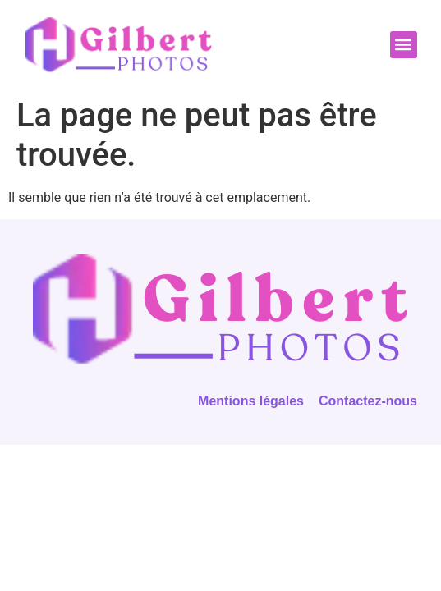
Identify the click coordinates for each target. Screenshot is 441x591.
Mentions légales (251, 401)
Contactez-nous (368, 401)
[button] (403, 44)
